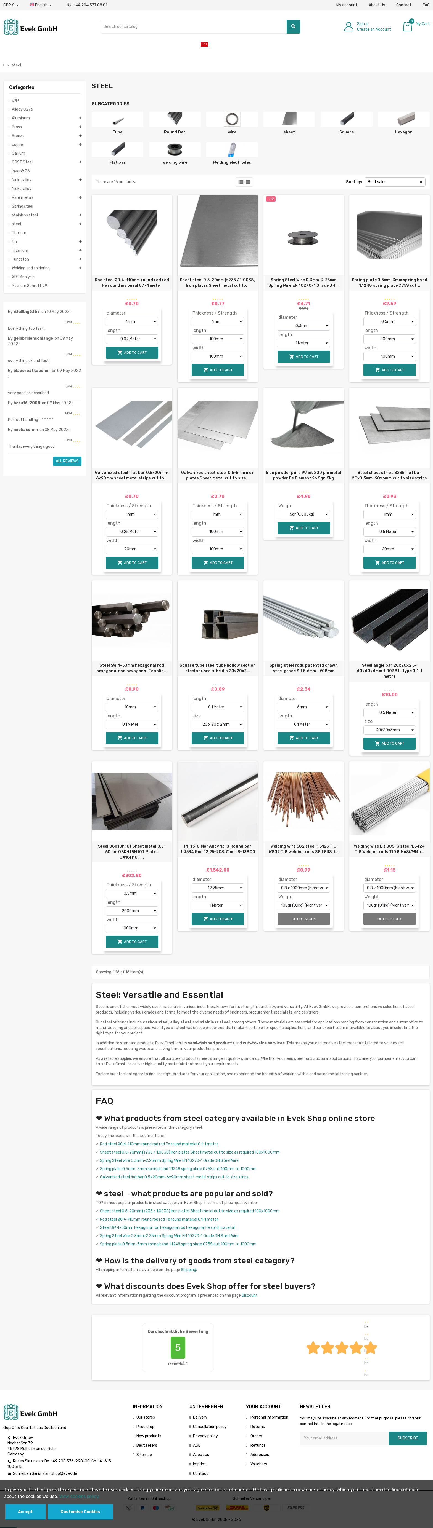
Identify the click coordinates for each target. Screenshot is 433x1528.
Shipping (188, 1269)
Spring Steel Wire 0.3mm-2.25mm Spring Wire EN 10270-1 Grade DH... (303, 283)
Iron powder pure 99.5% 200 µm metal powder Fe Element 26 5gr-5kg (303, 475)
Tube (118, 132)
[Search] (200, 27)
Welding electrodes (232, 162)
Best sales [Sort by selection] (377, 181)
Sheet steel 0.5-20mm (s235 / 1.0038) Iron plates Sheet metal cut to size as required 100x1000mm (190, 1152)
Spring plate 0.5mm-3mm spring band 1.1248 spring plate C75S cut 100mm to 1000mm (178, 1169)
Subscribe (408, 1438)
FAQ (426, 5)
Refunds (258, 1445)
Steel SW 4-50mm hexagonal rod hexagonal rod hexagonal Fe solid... (132, 668)
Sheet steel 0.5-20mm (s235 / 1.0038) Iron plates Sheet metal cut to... (218, 283)
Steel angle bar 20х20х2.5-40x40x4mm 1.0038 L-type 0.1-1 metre (389, 671)
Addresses (259, 1454)
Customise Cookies (80, 1512)
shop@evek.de (64, 1473)
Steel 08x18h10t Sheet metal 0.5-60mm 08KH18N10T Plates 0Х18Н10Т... (132, 852)
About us (201, 1454)
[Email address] (344, 1438)
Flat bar (117, 162)
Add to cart (132, 352)
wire (232, 132)
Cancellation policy (210, 1426)
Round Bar (175, 132)
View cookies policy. (79, 1496)
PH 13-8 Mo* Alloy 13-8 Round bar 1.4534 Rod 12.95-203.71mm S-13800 (217, 849)
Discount (250, 1295)
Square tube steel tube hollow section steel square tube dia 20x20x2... (217, 668)
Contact (403, 5)
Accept (25, 1512)
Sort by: (354, 181)
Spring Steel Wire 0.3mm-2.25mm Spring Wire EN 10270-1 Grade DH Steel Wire (169, 1160)
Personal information (269, 1417)
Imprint (199, 1464)
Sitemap (144, 1454)
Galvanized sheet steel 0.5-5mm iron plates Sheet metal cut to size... (217, 475)
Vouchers (258, 1464)
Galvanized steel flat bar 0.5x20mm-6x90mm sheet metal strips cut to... (132, 475)
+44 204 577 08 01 (87, 5)
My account (346, 5)
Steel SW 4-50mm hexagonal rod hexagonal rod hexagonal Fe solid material (167, 1227)
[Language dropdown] (41, 5)
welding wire (174, 162)
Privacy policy (205, 1436)
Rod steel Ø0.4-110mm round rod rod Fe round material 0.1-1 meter (132, 283)
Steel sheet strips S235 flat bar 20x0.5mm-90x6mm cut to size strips (389, 475)
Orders (256, 1436)
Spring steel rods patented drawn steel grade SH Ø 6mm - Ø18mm (304, 668)
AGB (197, 1445)
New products (148, 1436)
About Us (377, 5)
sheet (289, 132)
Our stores (145, 1417)
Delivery (200, 1417)
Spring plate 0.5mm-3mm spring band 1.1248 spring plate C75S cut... (389, 283)
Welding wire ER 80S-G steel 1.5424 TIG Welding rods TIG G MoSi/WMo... (389, 849)
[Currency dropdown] (11, 5)
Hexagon (404, 132)
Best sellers (146, 1445)
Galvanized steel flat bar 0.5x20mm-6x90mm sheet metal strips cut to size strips (174, 1177)
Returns (257, 1426)
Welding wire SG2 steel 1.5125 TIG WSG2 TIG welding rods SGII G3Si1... (304, 849)
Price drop (145, 1426)
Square (346, 132)
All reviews (67, 461)
